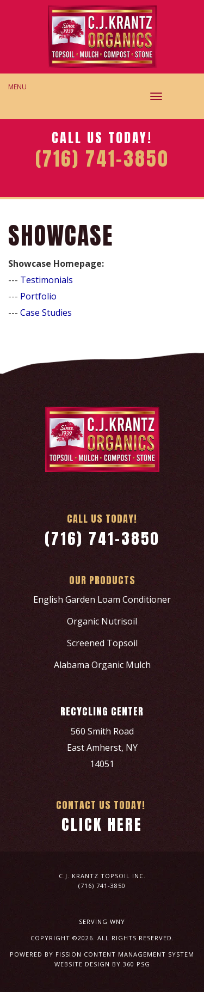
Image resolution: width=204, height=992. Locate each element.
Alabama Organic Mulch (102, 665)
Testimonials (46, 280)
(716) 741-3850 (102, 538)
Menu (17, 86)
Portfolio (38, 296)
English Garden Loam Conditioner (102, 599)
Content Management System (139, 954)
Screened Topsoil (102, 643)
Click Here (102, 824)
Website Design (82, 964)
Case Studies (46, 313)
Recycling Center (102, 711)
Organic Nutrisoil (102, 621)
